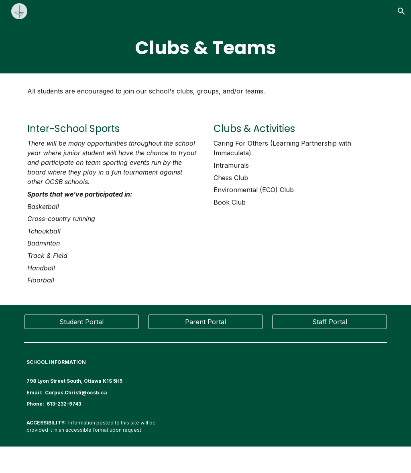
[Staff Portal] (330, 321)
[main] (205, 48)
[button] (401, 11)
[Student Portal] (81, 321)
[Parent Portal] (205, 321)
